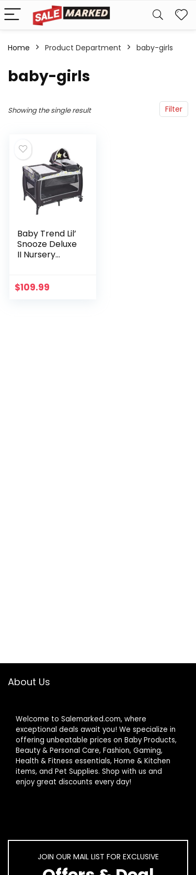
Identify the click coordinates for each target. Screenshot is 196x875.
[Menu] (12, 15)
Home (19, 47)
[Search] (157, 15)
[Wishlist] (181, 14)
